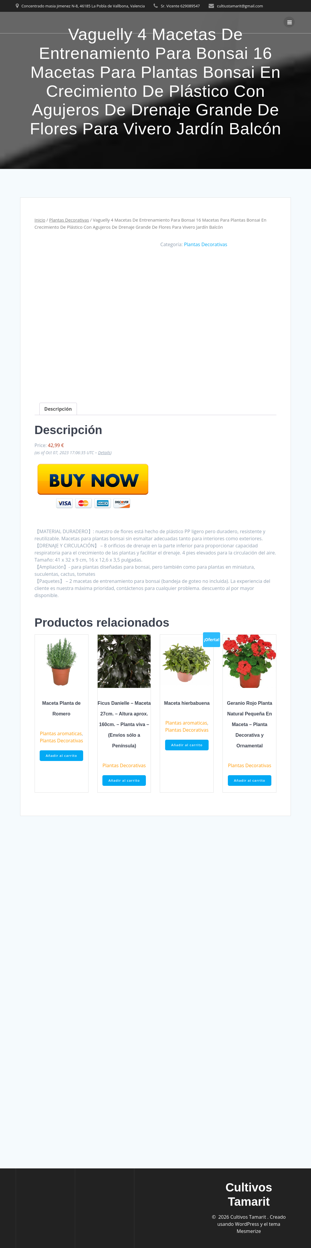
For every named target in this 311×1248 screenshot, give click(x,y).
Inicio (40, 220)
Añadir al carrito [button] (61, 755)
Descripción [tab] (58, 408)
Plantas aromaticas (61, 733)
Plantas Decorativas (69, 220)
